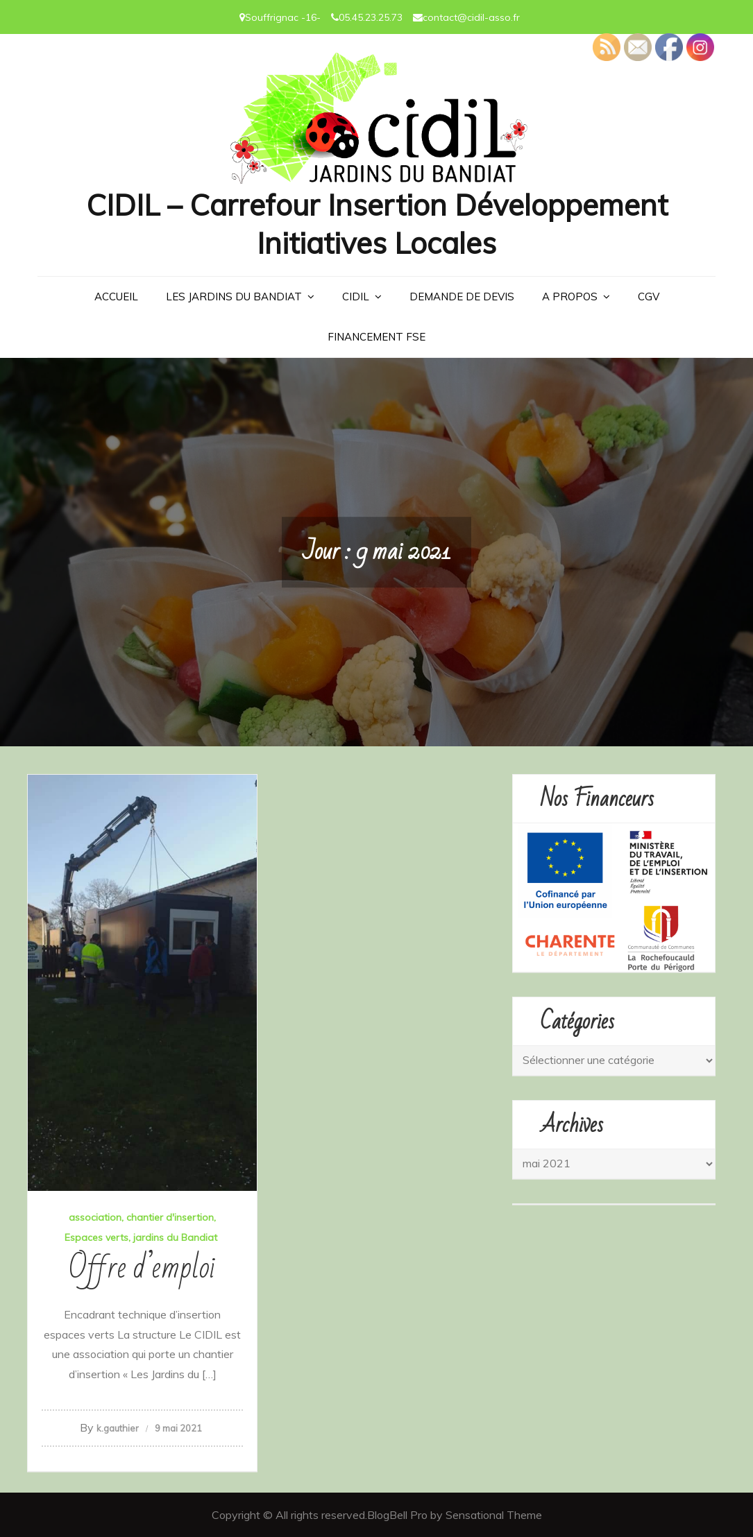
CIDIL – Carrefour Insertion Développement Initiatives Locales (377, 224)
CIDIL (355, 296)
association (95, 1217)
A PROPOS (570, 296)
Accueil (116, 296)
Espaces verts (96, 1237)
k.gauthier (117, 1428)
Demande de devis (461, 296)
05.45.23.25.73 (371, 17)
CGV (648, 296)
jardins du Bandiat (175, 1237)
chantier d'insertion (170, 1217)
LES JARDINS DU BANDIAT (234, 296)
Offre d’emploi (142, 1268)
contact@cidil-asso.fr (471, 17)
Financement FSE (376, 336)
